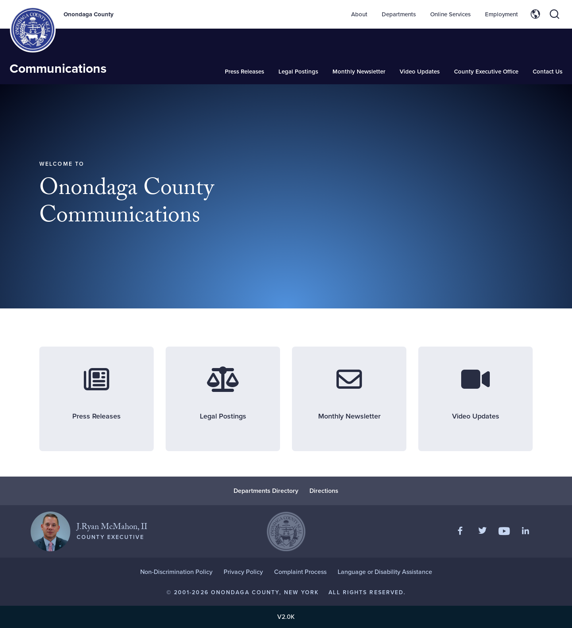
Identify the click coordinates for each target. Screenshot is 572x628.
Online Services (450, 14)
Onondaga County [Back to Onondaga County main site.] (89, 14)
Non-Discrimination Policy (176, 571)
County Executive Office (486, 71)
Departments (399, 14)
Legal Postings (298, 71)
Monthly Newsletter (358, 71)
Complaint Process (300, 571)
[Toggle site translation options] (535, 14)
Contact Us (547, 71)
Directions (323, 490)
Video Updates (420, 71)
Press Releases (244, 71)
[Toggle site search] (554, 14)
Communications (58, 68)
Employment (501, 14)
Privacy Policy (243, 571)
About (359, 14)
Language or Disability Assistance (385, 571)
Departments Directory (266, 490)
